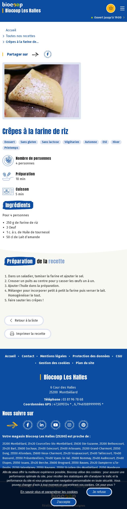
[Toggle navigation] (122, 9)
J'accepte (63, 502)
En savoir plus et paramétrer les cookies (49, 492)
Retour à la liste (24, 321)
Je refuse (99, 492)
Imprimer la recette (27, 334)
